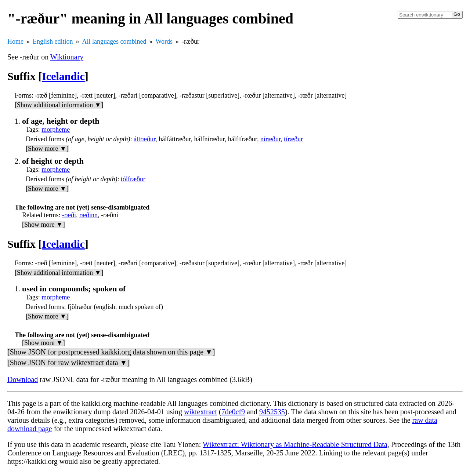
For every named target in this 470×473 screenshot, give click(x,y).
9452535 (272, 412)
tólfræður (133, 179)
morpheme (55, 129)
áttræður (144, 139)
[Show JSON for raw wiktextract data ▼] (68, 363)
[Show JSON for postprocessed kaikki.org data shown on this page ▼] (111, 352)
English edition (53, 41)
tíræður (293, 139)
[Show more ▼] (47, 148)
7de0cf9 (233, 412)
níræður (270, 139)
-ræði (69, 215)
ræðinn (88, 215)
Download (22, 379)
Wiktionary (66, 57)
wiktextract (200, 412)
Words (164, 41)
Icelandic (63, 76)
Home (15, 41)
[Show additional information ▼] (59, 105)
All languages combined (114, 41)
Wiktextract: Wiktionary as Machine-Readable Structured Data (295, 444)
